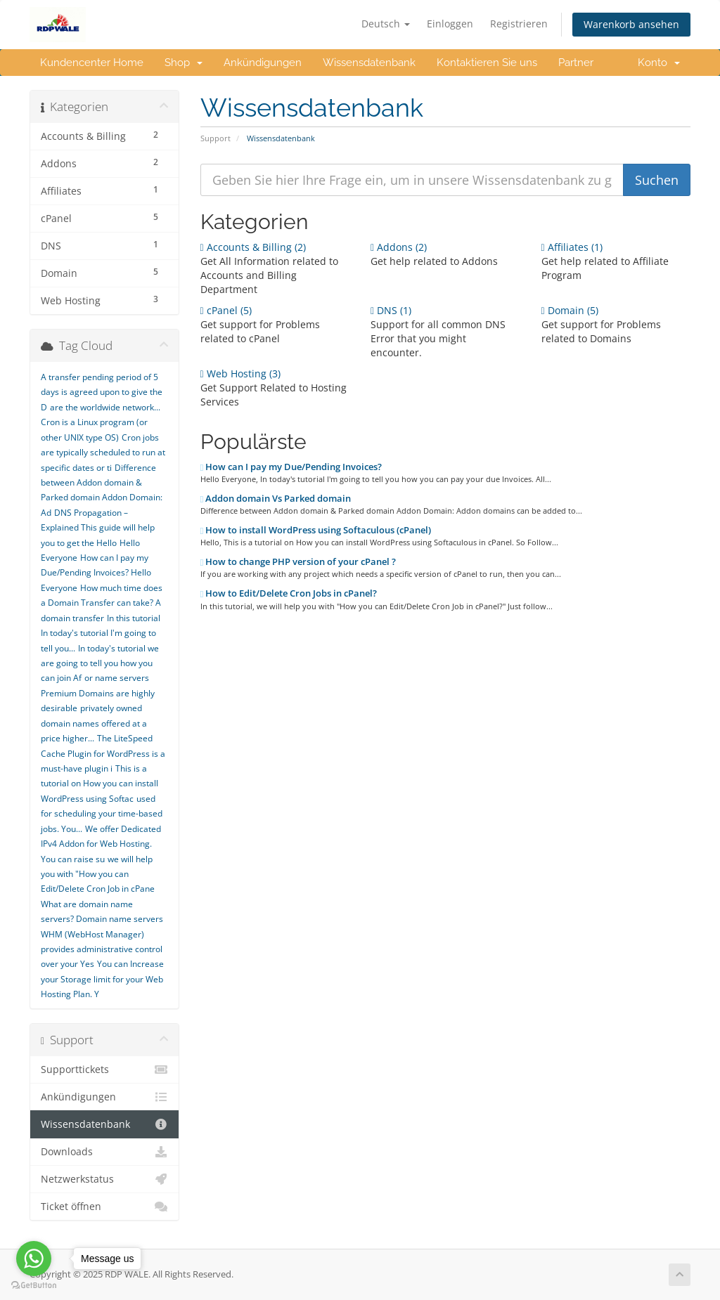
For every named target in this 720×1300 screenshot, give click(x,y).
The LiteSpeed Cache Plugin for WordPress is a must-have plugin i (103, 753)
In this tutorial (133, 618)
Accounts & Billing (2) (253, 247)
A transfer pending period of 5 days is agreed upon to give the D (101, 392)
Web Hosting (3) (240, 373)
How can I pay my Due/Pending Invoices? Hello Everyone (96, 573)
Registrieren (519, 23)
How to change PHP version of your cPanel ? (298, 561)
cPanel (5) (226, 310)
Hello (106, 543)
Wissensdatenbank (369, 62)
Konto (659, 62)
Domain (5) (569, 310)
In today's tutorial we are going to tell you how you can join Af (100, 663)
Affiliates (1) (572, 247)
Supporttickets (104, 1069)
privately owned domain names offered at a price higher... (94, 723)
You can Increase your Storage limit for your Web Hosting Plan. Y (102, 979)
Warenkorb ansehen (631, 24)
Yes (87, 964)
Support (215, 138)
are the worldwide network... (105, 407)
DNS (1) (391, 310)
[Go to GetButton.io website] (33, 1285)
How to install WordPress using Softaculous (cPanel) (316, 530)
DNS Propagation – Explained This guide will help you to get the (98, 528)
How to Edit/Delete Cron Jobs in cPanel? (289, 593)
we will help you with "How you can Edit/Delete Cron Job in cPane (98, 874)
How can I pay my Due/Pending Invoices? (291, 466)
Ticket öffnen (104, 1206)
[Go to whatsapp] (33, 1258)
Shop (183, 62)
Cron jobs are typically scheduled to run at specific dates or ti (103, 452)
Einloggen (450, 23)
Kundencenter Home (91, 62)
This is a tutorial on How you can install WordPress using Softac (99, 783)
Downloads (104, 1151)
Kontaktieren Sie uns (487, 62)
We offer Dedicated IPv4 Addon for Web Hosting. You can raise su (101, 844)
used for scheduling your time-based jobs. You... (101, 814)
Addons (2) (399, 247)
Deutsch (385, 23)
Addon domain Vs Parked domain (276, 498)
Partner (575, 62)
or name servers (116, 678)
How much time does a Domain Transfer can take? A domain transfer (101, 603)
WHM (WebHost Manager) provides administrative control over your (101, 949)
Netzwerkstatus (104, 1179)
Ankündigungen (263, 62)
